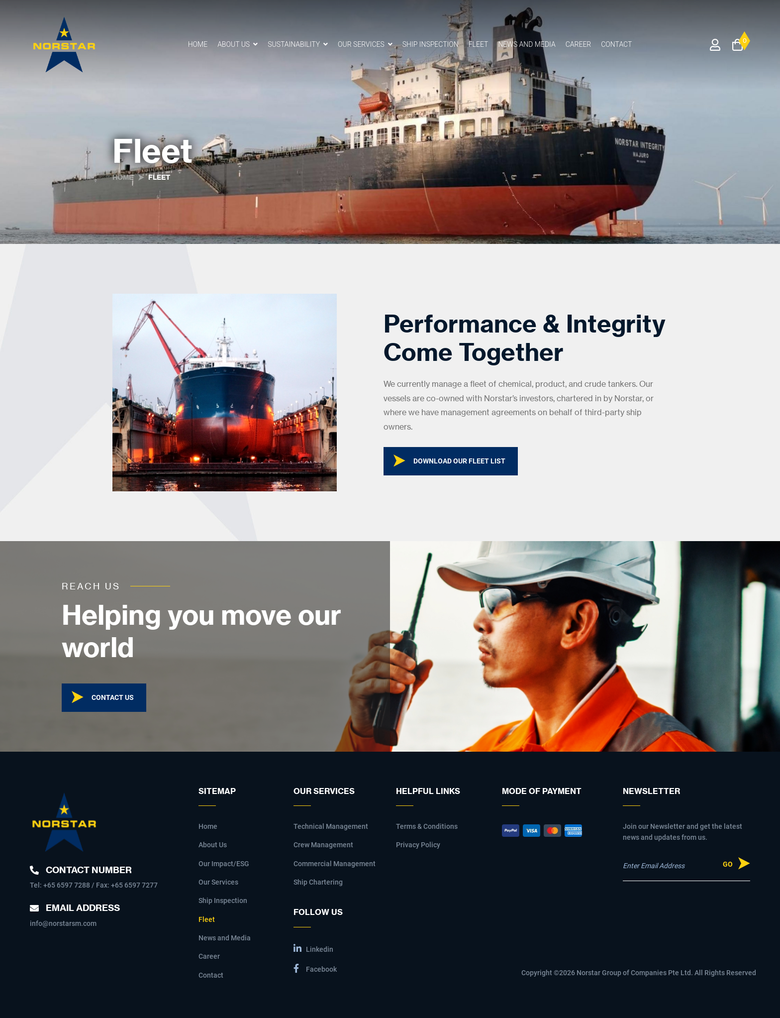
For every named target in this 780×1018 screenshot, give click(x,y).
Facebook (315, 968)
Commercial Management (334, 864)
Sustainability (294, 44)
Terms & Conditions (427, 826)
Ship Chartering (318, 882)
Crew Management (323, 845)
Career (578, 44)
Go (728, 864)
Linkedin (313, 948)
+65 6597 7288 (66, 885)
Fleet (478, 44)
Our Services (361, 44)
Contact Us (113, 697)
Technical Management (330, 826)
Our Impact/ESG (223, 864)
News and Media (526, 44)
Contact (616, 44)
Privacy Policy (418, 845)
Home (197, 44)
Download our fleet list (459, 461)
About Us (233, 44)
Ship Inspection (430, 44)
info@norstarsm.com (63, 923)
